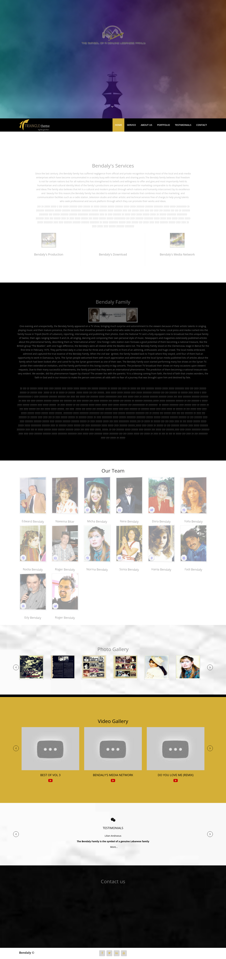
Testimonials (183, 124)
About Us (146, 124)
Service (131, 124)
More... (113, 846)
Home (118, 124)
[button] (16, 667)
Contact (201, 124)
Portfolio (163, 124)
